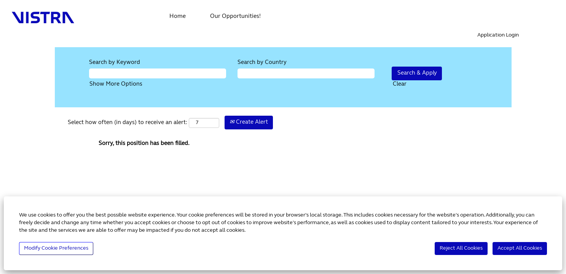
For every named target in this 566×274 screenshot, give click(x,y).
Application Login (498, 35)
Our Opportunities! (235, 16)
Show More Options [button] (115, 84)
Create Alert (249, 122)
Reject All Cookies (461, 248)
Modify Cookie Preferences (56, 248)
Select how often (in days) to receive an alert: (127, 123)
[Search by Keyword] (157, 73)
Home (177, 16)
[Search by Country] (306, 73)
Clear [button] (400, 84)
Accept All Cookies (519, 248)
